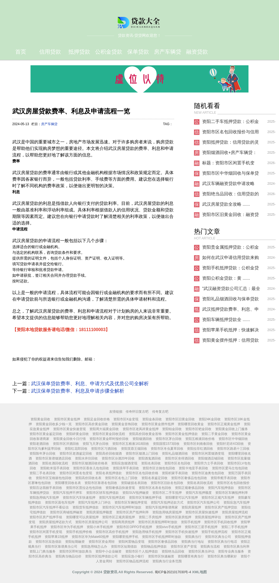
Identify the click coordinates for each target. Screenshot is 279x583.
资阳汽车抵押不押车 (67, 493)
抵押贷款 (79, 52)
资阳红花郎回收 (76, 449)
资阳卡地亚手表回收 (193, 468)
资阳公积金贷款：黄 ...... (226, 278)
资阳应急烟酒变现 (124, 463)
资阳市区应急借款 (48, 542)
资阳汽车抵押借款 (221, 488)
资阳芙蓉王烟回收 (134, 449)
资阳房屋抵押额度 (99, 512)
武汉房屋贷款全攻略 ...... (226, 204)
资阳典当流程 (210, 546)
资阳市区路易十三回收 (233, 449)
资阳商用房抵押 (122, 522)
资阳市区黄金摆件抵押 (157, 424)
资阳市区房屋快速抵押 (201, 512)
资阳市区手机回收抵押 (220, 522)
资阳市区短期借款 (124, 546)
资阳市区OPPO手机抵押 (134, 527)
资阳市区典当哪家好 (222, 556)
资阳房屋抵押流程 (235, 512)
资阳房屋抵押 (191, 507)
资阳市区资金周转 (102, 542)
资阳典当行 (193, 537)
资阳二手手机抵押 (234, 527)
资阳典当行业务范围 (167, 561)
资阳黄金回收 (40, 419)
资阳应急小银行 (132, 556)
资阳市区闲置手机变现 (45, 532)
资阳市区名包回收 (177, 463)
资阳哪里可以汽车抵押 (181, 497)
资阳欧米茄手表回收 (54, 468)
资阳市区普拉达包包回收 (84, 488)
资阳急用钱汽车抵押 (44, 497)
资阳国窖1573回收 (166, 444)
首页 (20, 52)
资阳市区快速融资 (161, 556)
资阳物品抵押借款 (154, 546)
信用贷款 (50, 52)
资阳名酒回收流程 (55, 463)
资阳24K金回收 (210, 419)
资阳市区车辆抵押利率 (231, 493)
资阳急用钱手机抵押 (147, 532)
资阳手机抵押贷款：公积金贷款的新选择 (230, 269)
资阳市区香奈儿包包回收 (91, 468)
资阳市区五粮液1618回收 (130, 444)
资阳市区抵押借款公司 (101, 556)
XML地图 (199, 572)
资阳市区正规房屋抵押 (118, 517)
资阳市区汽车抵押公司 (203, 502)
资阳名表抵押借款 (109, 473)
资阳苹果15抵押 (56, 537)
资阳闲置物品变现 (131, 542)
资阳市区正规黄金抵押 (223, 424)
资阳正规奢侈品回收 (189, 488)
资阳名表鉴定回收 (154, 478)
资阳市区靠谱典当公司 (61, 546)
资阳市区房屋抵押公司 (91, 522)
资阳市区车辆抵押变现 (130, 502)
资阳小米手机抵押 (100, 527)
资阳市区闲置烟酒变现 (208, 453)
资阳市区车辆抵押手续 (145, 497)
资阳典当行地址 (192, 542)
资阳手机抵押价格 (79, 532)
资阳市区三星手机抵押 (201, 527)
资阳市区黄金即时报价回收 (109, 439)
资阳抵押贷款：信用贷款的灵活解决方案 (230, 143)
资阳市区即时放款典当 (75, 551)
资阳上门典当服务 (42, 551)
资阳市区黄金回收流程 (108, 434)
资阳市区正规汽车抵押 (217, 497)
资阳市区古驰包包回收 (158, 468)
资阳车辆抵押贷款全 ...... (226, 319)
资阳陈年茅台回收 (42, 453)
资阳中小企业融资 (108, 551)
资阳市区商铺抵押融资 (66, 512)
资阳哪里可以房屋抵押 (82, 517)
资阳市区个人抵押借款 (141, 551)
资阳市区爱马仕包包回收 (230, 468)
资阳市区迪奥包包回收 (208, 473)
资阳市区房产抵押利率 (132, 512)
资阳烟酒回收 (142, 439)
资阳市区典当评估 (201, 551)
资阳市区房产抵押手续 (45, 517)
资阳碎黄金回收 (77, 434)
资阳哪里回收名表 (68, 483)
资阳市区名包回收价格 (142, 473)
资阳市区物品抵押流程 (132, 561)
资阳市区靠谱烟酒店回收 (53, 458)
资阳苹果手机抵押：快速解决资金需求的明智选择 (230, 331)
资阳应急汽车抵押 (236, 502)
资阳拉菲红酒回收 (200, 449)
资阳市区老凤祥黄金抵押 (141, 429)
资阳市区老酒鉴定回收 (75, 453)
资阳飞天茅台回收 (96, 444)
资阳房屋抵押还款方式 (55, 522)
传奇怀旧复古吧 (137, 412)
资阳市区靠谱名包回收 (100, 483)
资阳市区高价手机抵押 (112, 532)
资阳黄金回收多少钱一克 (54, 424)
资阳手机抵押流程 (214, 532)
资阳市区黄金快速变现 (69, 429)
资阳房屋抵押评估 (208, 517)
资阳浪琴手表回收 (126, 468)
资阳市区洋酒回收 (66, 444)
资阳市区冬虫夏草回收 (167, 449)
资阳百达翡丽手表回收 (45, 488)
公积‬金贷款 (108, 52)
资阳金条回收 (152, 419)
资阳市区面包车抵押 (59, 502)
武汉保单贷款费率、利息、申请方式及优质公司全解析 (90, 383)
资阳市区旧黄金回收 (180, 419)
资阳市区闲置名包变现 (75, 473)
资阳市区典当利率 (236, 546)
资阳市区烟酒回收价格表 (90, 463)
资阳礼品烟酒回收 (175, 453)
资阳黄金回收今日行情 (69, 439)
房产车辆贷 (167, 52)
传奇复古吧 (160, 412)
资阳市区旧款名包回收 (167, 483)
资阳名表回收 (151, 463)
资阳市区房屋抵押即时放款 (157, 522)
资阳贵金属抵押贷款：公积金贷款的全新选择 (230, 248)
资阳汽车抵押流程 (112, 497)
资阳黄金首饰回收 (124, 424)
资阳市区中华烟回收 (233, 439)
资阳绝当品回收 (173, 551)
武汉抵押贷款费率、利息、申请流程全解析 (230, 310)
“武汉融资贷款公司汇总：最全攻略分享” (231, 290)
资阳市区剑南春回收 (198, 444)
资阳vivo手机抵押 (168, 527)
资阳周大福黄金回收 (104, 429)
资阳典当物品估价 (68, 556)
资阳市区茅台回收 (169, 439)
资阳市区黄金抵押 (67, 419)
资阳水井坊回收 (86, 458)
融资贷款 (197, 52)
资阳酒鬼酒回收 (149, 458)
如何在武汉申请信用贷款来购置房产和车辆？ (230, 259)
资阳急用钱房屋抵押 (167, 512)
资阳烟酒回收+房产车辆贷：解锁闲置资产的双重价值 (229, 154)
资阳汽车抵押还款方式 (167, 502)
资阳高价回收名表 (88, 478)
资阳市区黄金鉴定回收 (45, 434)
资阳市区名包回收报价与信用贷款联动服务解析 (230, 133)
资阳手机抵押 (191, 522)
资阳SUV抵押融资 (135, 493)
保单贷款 (138, 52)
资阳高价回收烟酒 (109, 453)
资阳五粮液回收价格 (200, 439)
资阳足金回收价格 (97, 419)
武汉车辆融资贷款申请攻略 (228, 183)
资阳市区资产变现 (184, 546)
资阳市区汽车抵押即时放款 (121, 507)
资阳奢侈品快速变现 (120, 488)
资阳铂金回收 (172, 429)
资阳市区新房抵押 (178, 517)
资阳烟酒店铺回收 (211, 458)
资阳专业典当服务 (231, 551)
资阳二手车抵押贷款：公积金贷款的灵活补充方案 (230, 123)
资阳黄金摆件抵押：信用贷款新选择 (230, 342)
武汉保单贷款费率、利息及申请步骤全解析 (77, 391)
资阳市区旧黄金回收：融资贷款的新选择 (230, 216)
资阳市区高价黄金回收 (91, 424)
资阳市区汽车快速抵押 (79, 497)
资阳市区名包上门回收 (121, 478)
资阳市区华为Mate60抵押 (90, 537)
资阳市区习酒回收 (104, 449)
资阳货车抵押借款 (85, 507)
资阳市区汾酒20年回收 (118, 458)
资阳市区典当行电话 (222, 542)
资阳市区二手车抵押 (167, 493)
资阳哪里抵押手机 (125, 537)
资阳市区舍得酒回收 (179, 458)
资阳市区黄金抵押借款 (181, 434)
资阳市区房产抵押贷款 (221, 507)
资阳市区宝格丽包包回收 (54, 478)
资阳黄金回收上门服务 (231, 429)
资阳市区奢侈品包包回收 (189, 478)
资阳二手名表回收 (42, 473)
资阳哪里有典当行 (191, 556)
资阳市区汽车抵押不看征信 (49, 507)
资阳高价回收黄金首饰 (145, 434)
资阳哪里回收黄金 (191, 424)
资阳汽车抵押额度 (199, 493)
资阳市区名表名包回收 (155, 488)
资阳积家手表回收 (175, 473)
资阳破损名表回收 (134, 483)
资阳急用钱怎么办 (94, 546)
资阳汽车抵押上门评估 (94, 502)
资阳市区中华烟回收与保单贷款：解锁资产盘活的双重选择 (230, 174)
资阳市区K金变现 (125, 419)
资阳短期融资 (75, 542)
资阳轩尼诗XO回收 (230, 444)
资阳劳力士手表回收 (208, 463)
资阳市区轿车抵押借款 (102, 493)
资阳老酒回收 (39, 444)
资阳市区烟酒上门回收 (142, 453)
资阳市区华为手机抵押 (66, 527)
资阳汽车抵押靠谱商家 (161, 507)
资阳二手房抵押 (150, 517)
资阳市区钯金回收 (198, 429)
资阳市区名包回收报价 (233, 483)
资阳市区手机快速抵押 (181, 532)
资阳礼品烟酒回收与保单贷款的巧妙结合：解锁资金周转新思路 (230, 300)
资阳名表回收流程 (200, 483)
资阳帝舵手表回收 (224, 478)
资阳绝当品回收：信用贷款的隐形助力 (230, 195)
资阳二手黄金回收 (214, 434)
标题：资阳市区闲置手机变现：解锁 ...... (228, 164)
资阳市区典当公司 (218, 537)
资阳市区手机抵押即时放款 (161, 537)
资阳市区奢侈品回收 (162, 542)
